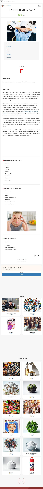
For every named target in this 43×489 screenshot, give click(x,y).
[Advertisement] (21, 145)
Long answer (9, 48)
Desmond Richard (23, 257)
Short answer (9, 46)
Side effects (9, 54)
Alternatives (9, 57)
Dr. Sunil (9, 5)
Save (39, 5)
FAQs (8, 51)
